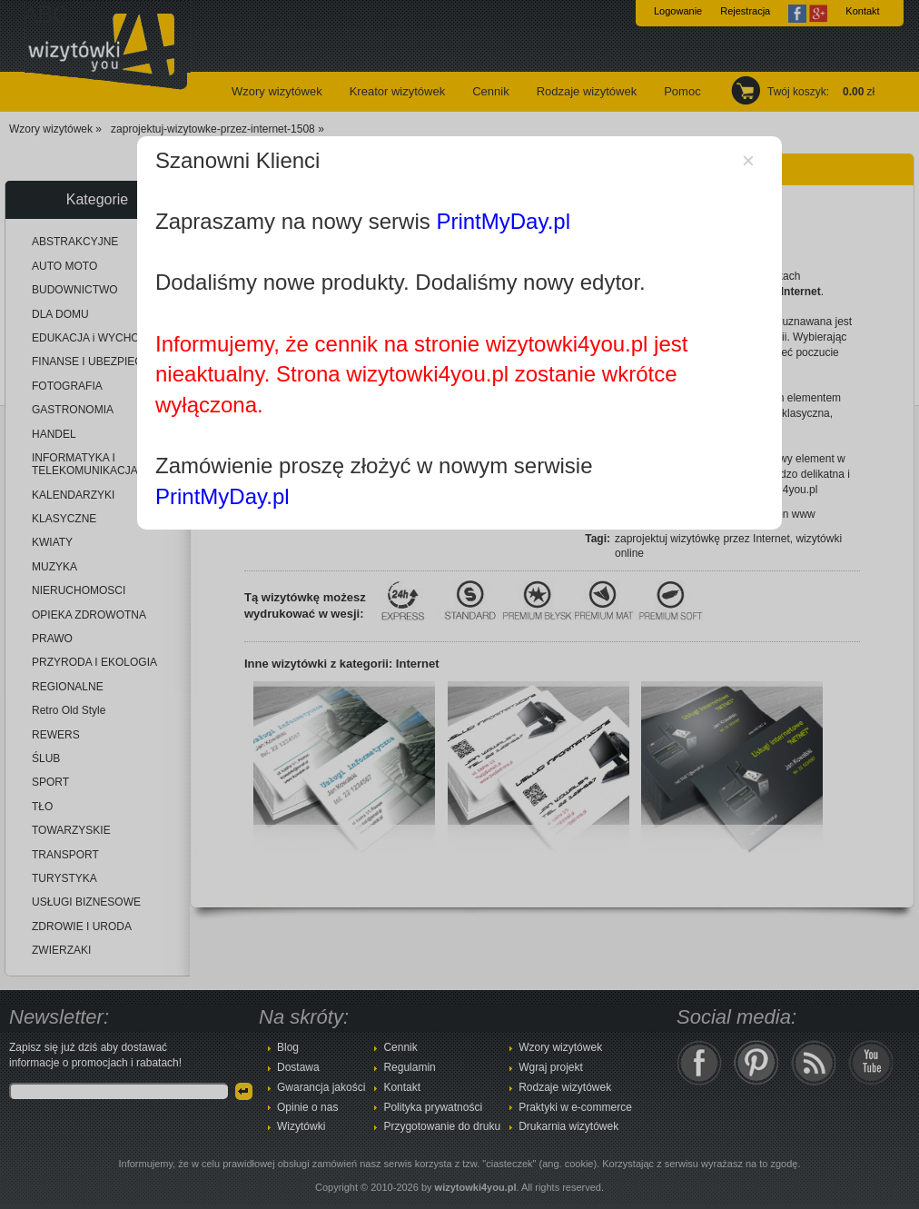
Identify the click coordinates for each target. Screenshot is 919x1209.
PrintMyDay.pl (503, 221)
